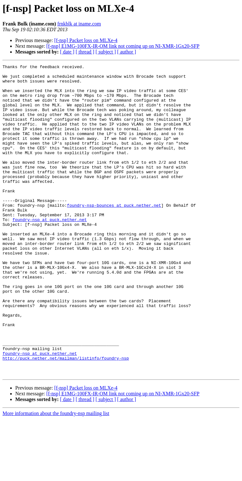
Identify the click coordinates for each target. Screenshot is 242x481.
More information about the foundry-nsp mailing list (56, 475)
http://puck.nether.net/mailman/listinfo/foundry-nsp (66, 417)
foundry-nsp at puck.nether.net (49, 251)
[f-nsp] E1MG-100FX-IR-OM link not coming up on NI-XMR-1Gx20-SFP (122, 46)
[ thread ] (85, 51)
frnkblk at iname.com (79, 23)
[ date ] (67, 51)
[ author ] (126, 51)
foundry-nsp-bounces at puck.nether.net (114, 234)
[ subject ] (106, 51)
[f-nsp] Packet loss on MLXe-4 (86, 40)
